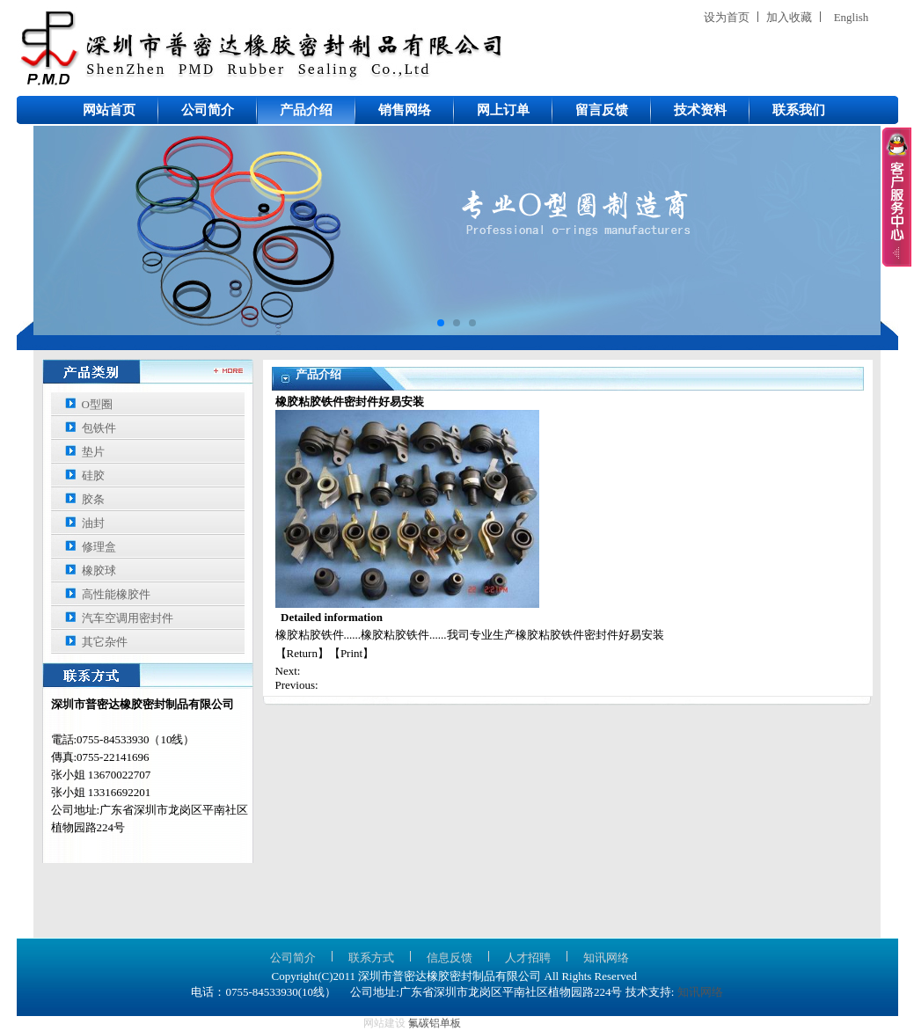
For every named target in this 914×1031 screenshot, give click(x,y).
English (851, 17)
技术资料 (700, 110)
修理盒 (99, 546)
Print (351, 653)
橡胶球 (99, 570)
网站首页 (109, 110)
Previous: (296, 684)
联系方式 (371, 957)
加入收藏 (789, 17)
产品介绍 (306, 110)
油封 (93, 523)
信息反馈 (449, 957)
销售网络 (404, 110)
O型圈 (97, 404)
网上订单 (503, 110)
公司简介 (207, 110)
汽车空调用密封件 (127, 618)
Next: (288, 670)
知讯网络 (606, 957)
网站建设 (384, 1023)
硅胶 (93, 475)
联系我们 (798, 110)
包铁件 (99, 428)
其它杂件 (105, 641)
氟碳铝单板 (434, 1023)
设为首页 (726, 17)
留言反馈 (601, 110)
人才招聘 (528, 957)
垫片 (93, 451)
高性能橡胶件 (116, 594)
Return (302, 653)
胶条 (93, 499)
